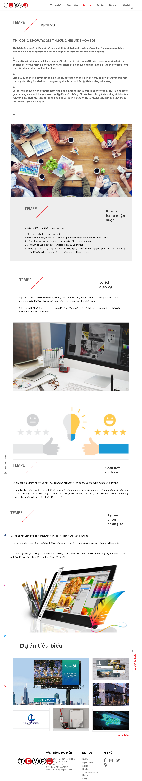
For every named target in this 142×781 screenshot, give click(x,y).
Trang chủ (55, 5)
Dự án (100, 5)
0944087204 (134, 661)
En (132, 8)
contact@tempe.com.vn (62, 770)
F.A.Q (84, 779)
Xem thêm (123, 735)
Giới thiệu (72, 5)
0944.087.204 (59, 765)
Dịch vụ (87, 5)
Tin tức (112, 5)
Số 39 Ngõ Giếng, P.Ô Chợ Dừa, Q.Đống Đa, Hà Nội (60, 760)
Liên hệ (126, 5)
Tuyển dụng (87, 762)
